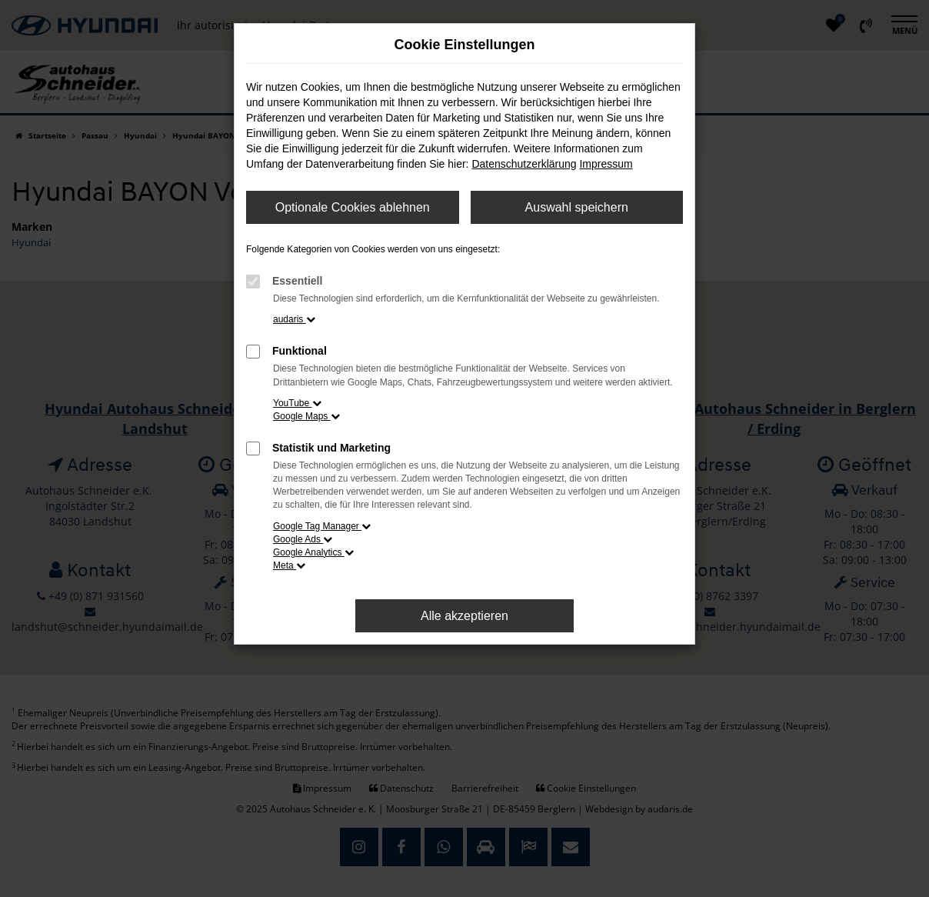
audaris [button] (294, 319)
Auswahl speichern (576, 207)
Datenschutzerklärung (523, 164)
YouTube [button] (297, 403)
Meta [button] (289, 565)
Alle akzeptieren (464, 615)
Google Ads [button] (302, 539)
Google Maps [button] (306, 416)
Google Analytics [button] (313, 552)
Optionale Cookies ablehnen (352, 207)
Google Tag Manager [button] (322, 526)
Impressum (605, 164)
